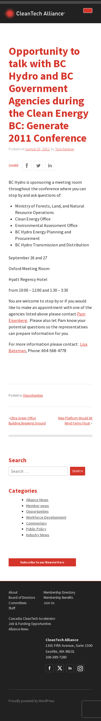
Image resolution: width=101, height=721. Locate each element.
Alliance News (37, 499)
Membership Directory (59, 592)
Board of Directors (22, 597)
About (13, 592)
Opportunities (33, 395)
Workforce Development (46, 517)
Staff (12, 608)
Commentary (36, 523)
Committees (17, 603)
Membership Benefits (58, 597)
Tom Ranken (64, 149)
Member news (37, 505)
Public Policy (36, 528)
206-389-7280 (56, 657)
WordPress (46, 701)
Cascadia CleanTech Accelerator (32, 618)
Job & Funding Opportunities (30, 623)
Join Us (49, 603)
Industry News (37, 534)
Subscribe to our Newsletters (42, 562)
